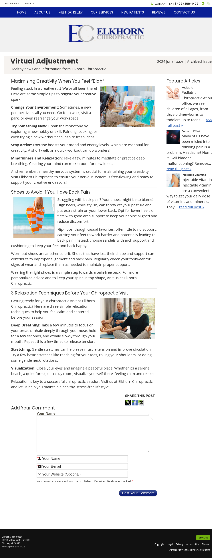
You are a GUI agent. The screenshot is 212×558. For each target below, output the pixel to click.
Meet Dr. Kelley (71, 12)
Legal (170, 544)
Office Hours (11, 3)
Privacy (179, 544)
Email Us (30, 3)
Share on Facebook (135, 404)
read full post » (179, 168)
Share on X (128, 404)
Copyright (159, 544)
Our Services (102, 12)
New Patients (132, 12)
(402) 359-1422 (186, 4)
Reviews (159, 12)
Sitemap (206, 544)
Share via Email (141, 404)
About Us (42, 12)
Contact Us (184, 12)
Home (21, 12)
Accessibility (192, 544)
